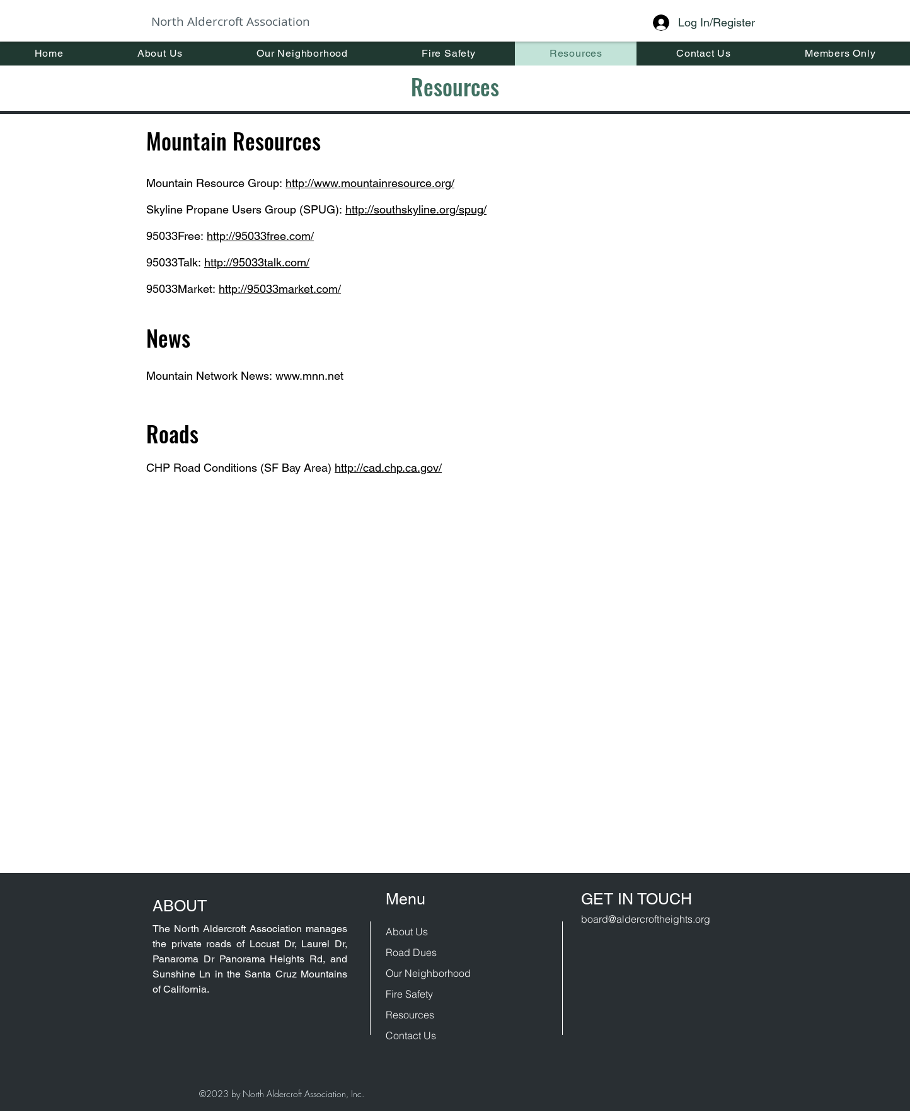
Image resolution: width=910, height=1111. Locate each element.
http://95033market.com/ (280, 288)
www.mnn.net (309, 375)
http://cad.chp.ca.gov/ (388, 467)
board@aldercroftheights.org (645, 919)
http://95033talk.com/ (256, 262)
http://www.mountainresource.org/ (369, 183)
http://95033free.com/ (260, 235)
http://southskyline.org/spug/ (416, 209)
